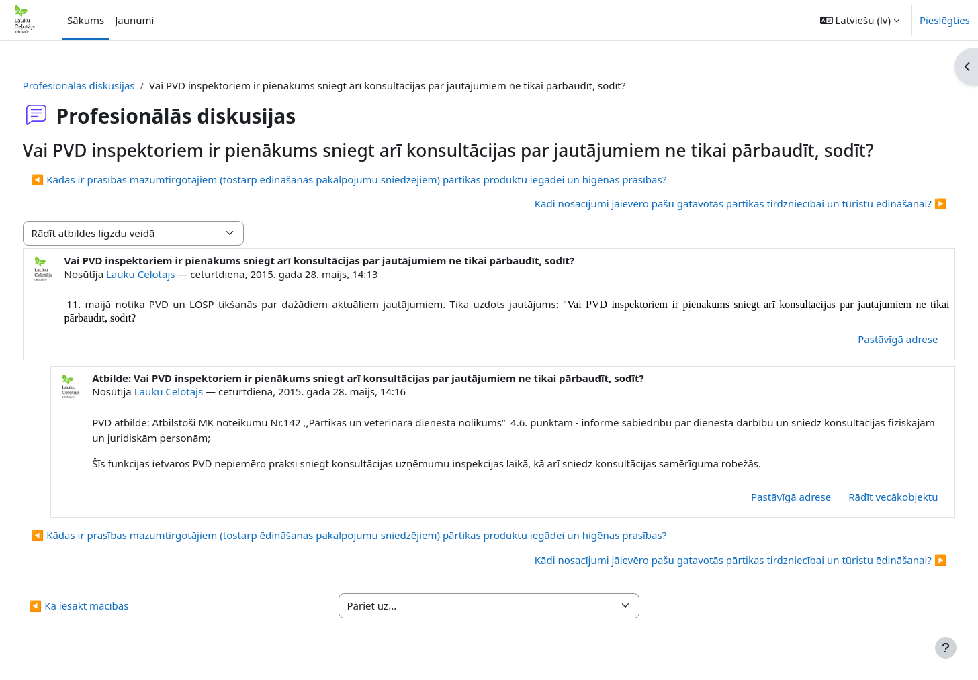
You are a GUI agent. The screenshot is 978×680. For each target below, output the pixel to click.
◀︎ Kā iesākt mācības (104, 605)
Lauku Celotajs (165, 274)
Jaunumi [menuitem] (134, 20)
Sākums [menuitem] (85, 20)
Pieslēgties (945, 20)
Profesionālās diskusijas (104, 85)
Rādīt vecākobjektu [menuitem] (868, 496)
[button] (859, 20)
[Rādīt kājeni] (946, 648)
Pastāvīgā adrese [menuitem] (873, 339)
